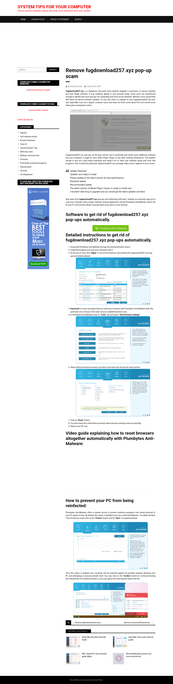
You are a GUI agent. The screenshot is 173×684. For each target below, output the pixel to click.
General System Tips (29, 148)
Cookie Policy (38, 19)
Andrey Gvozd (76, 86)
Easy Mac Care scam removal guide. (141, 638)
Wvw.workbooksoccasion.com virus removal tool (139, 655)
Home (23, 19)
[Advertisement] (86, 43)
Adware (23, 133)
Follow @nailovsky (25, 120)
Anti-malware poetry (28, 136)
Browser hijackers (27, 140)
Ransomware (25, 167)
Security (23, 171)
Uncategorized (26, 174)
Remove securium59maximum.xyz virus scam (139, 622)
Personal (24, 159)
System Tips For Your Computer (59, 6)
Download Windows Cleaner (38, 90)
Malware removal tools (29, 155)
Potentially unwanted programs (33, 163)
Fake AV (23, 144)
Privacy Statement (59, 19)
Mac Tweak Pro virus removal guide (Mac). (94, 655)
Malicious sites (26, 152)
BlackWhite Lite (76, 680)
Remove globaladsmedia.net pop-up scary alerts (91, 622)
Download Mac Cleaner (38, 110)
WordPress (98, 680)
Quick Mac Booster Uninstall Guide (94, 638)
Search (78, 19)
